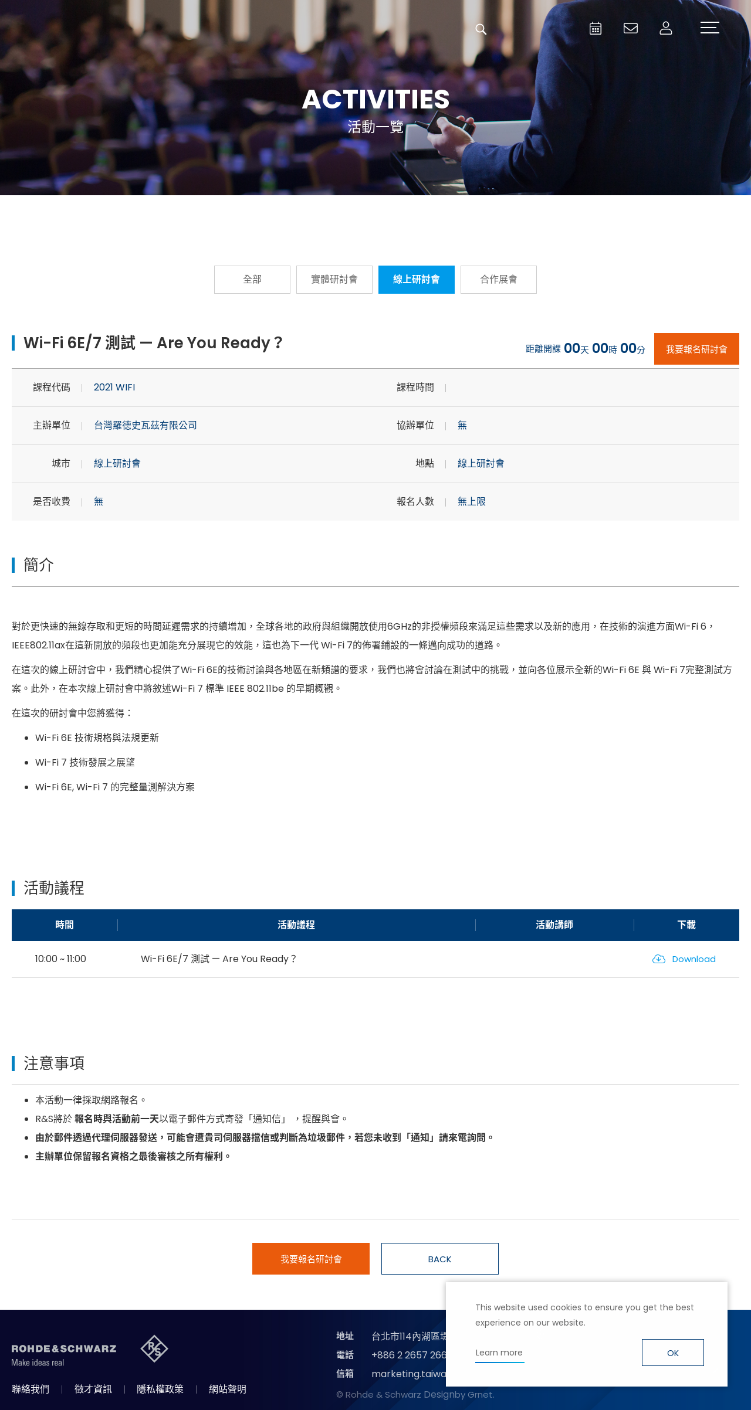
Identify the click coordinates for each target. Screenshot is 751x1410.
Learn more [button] (499, 1352)
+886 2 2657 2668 (412, 1355)
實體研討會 (334, 279)
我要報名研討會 (697, 349)
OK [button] (673, 1353)
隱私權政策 (160, 1389)
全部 (252, 279)
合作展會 (498, 279)
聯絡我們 (30, 1389)
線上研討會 (416, 279)
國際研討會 (504, 212)
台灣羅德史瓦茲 (99, 29)
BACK (440, 1259)
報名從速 (246, 212)
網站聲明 (227, 1389)
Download (694, 959)
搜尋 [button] (481, 29)
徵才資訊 (93, 1389)
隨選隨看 (375, 212)
